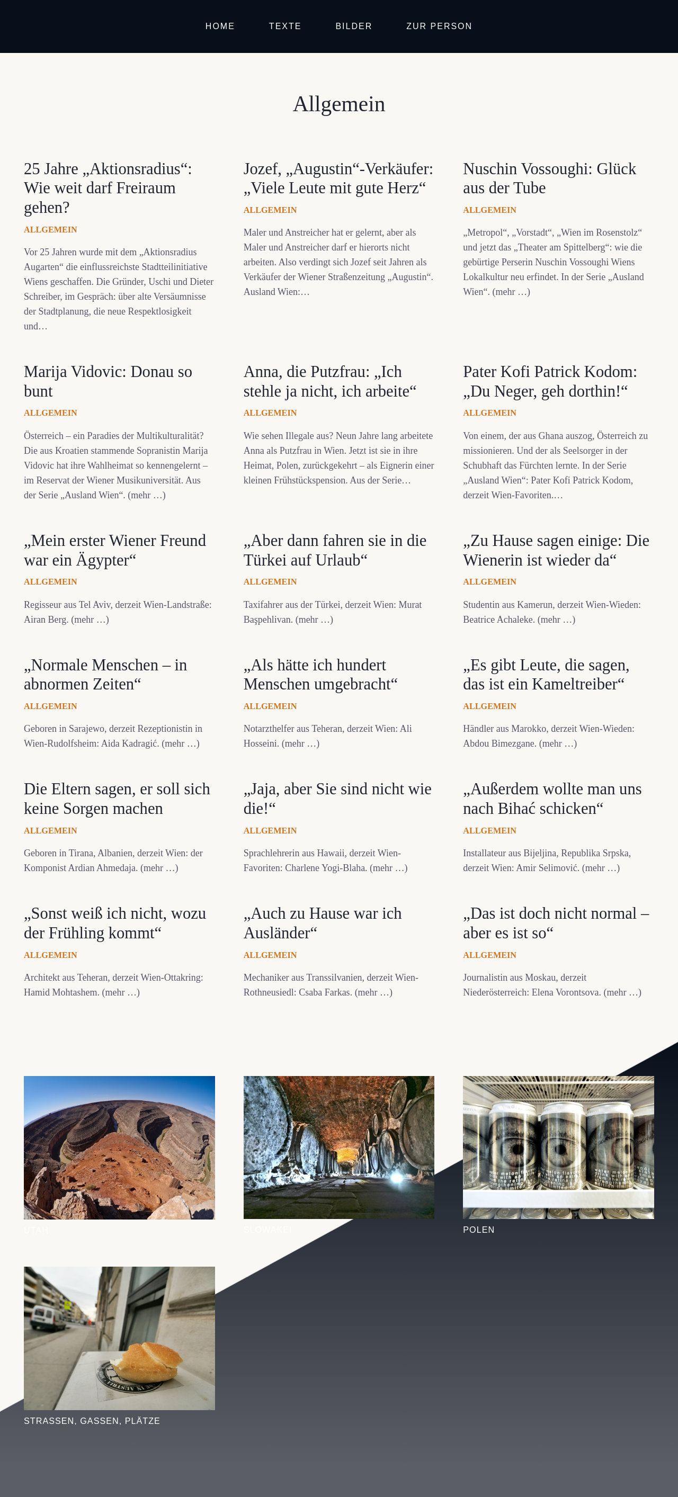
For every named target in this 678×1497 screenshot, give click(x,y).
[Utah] (119, 1083)
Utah (36, 1230)
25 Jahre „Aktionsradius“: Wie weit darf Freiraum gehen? (108, 188)
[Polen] (558, 1083)
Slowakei (268, 1229)
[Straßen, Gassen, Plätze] (119, 1274)
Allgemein (50, 230)
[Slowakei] (339, 1083)
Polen (479, 1229)
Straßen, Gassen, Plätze (92, 1421)
